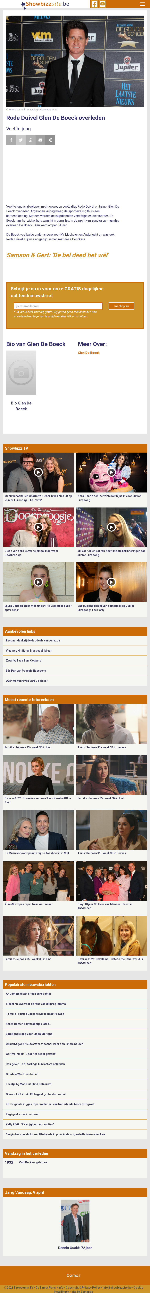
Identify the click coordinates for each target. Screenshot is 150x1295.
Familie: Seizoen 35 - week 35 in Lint (27, 747)
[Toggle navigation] (142, 4)
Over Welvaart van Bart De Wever (27, 680)
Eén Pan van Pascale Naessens (26, 670)
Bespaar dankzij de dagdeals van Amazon (33, 640)
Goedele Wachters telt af (22, 1074)
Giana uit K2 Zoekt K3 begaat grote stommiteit (36, 1094)
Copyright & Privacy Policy (83, 1287)
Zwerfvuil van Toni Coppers (23, 660)
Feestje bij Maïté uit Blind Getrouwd (28, 1084)
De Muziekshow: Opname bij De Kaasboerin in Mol (36, 853)
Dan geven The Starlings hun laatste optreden (35, 1064)
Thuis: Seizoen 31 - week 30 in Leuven (102, 853)
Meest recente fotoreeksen (29, 699)
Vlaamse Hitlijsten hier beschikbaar (29, 650)
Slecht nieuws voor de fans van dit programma (36, 1003)
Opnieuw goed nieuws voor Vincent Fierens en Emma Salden (44, 1044)
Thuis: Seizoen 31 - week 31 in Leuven (102, 747)
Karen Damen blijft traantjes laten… (28, 1023)
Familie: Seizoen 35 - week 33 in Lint (27, 959)
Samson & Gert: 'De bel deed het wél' (57, 255)
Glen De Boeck (89, 353)
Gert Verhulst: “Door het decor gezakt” (31, 1053)
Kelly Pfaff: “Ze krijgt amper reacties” (30, 1124)
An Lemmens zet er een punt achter (28, 993)
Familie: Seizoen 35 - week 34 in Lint (101, 798)
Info (60, 1287)
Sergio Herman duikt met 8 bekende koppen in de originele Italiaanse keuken (55, 1134)
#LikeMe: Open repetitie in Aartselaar (28, 904)
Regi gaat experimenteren (22, 1114)
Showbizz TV (16, 448)
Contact (74, 1275)
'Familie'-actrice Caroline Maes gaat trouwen (35, 1013)
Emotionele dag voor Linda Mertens (29, 1033)
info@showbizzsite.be (117, 1287)
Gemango (86, 1291)
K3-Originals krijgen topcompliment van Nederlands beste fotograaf (50, 1104)
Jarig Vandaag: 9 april (24, 1192)
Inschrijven (121, 306)
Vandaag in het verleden (26, 1153)
